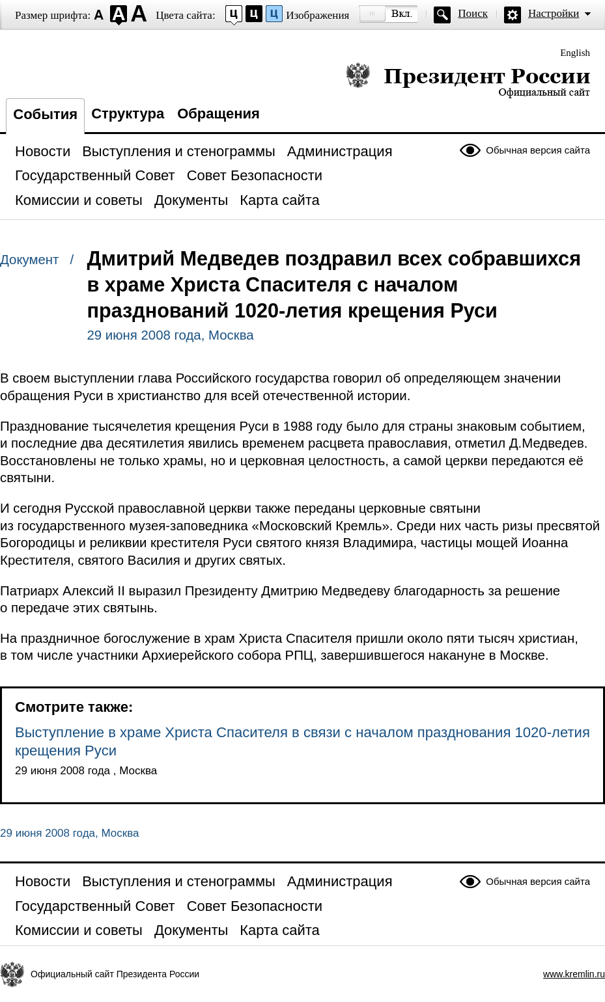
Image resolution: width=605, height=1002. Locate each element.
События (45, 114)
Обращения (218, 113)
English (575, 52)
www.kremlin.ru (574, 974)
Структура (127, 113)
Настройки (553, 13)
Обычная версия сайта (538, 150)
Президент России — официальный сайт (468, 79)
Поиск (473, 13)
